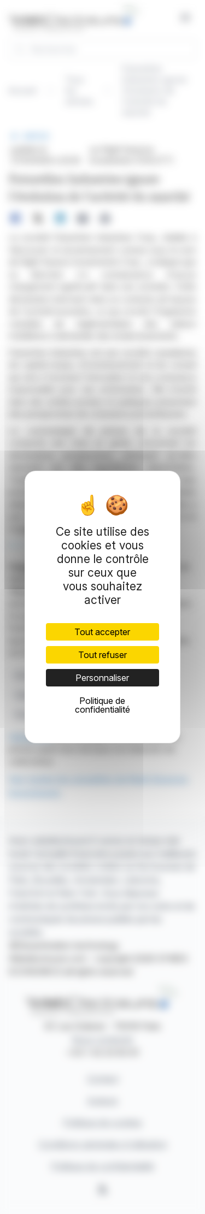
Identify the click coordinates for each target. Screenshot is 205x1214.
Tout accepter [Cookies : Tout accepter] (102, 631)
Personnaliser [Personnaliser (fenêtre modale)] (102, 677)
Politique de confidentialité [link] (102, 705)
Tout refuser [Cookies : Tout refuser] (102, 654)
